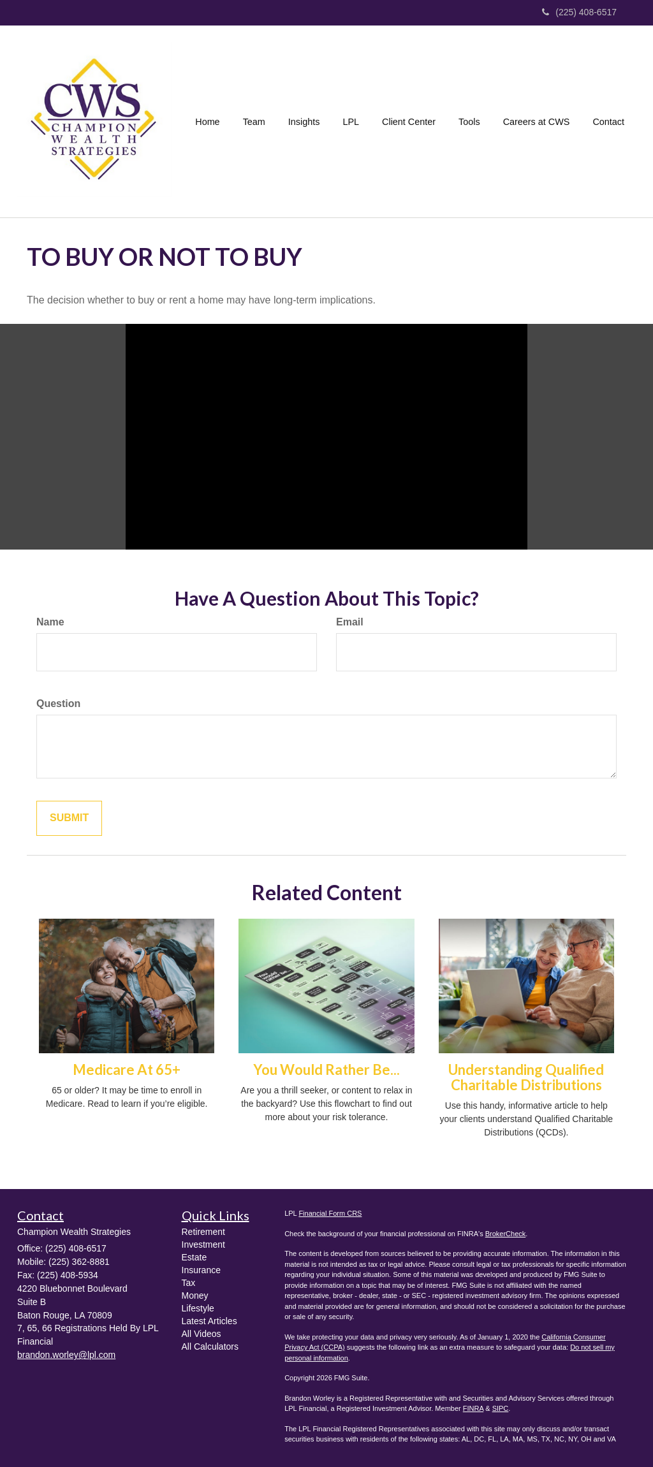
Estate (194, 1257)
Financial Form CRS (330, 1213)
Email (349, 622)
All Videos (201, 1334)
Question (58, 703)
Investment (203, 1244)
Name (50, 622)
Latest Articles (209, 1321)
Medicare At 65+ (126, 1069)
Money (195, 1295)
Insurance (201, 1270)
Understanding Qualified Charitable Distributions (526, 1077)
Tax (189, 1283)
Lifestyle (198, 1308)
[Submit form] (69, 818)
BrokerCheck (505, 1233)
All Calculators (210, 1346)
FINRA (473, 1408)
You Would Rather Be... (326, 1069)
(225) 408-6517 (579, 12)
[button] (254, 121)
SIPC (500, 1408)
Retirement (203, 1232)
